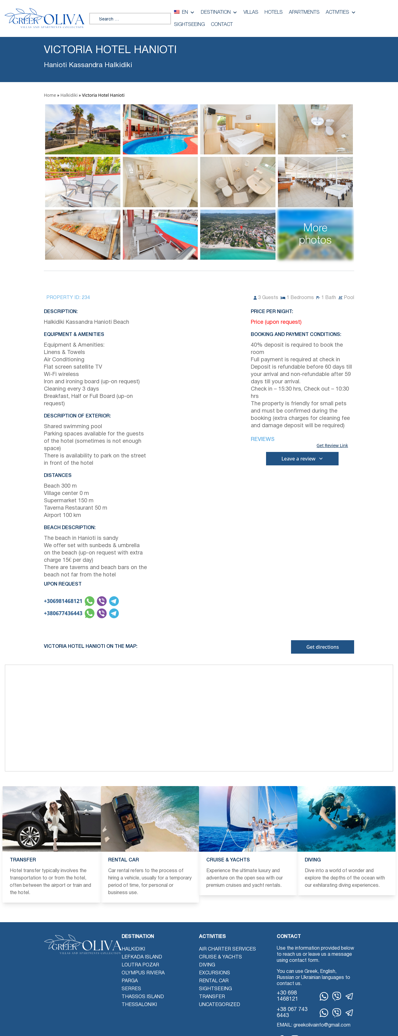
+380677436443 (63, 613)
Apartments (304, 12)
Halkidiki (68, 95)
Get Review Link (332, 445)
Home (50, 95)
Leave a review (302, 458)
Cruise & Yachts (220, 957)
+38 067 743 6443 (292, 1012)
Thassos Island (143, 997)
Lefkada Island (142, 957)
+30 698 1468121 (287, 996)
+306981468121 (63, 601)
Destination (219, 12)
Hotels (274, 12)
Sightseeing (189, 25)
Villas (250, 12)
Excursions (214, 973)
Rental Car (214, 981)
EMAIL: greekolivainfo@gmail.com (313, 1025)
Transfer (212, 997)
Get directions (322, 647)
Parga (130, 981)
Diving (207, 965)
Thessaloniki (139, 1005)
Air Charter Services (227, 949)
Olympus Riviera (143, 973)
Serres (131, 989)
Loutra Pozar (140, 965)
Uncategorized (219, 1005)
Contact (222, 25)
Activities (341, 12)
